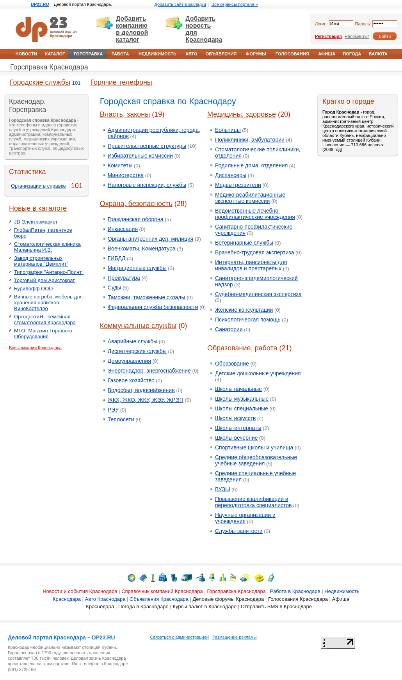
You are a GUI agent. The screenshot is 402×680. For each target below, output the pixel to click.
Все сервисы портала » (235, 4)
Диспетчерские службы (137, 351)
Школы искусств (235, 418)
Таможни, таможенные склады (146, 297)
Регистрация (328, 36)
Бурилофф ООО (33, 288)
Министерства (126, 175)
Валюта (378, 53)
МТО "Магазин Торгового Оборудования (43, 333)
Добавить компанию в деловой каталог (132, 29)
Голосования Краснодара (298, 599)
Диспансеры (230, 175)
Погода (352, 53)
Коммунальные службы (138, 326)
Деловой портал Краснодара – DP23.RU (61, 637)
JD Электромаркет (35, 222)
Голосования (292, 53)
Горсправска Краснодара (236, 591)
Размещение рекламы (234, 637)
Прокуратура (124, 278)
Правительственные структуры (147, 146)
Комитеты (120, 165)
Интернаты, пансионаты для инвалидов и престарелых (251, 265)
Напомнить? (357, 36)
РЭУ (113, 410)
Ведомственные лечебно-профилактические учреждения (255, 214)
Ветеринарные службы (244, 243)
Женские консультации (244, 310)
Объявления (221, 53)
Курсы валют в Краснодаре (205, 606)
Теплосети (121, 419)
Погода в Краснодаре (143, 606)
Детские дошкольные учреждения (258, 373)
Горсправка (88, 53)
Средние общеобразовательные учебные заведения (256, 460)
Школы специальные (241, 408)
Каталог (55, 53)
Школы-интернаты (238, 428)
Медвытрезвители (238, 185)
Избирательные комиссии (140, 156)
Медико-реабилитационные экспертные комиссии (250, 198)
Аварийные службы (132, 341)
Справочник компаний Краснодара (162, 591)
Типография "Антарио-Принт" (49, 272)
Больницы (228, 130)
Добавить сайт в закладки (180, 4)
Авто (191, 53)
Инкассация (123, 229)
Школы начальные (238, 389)
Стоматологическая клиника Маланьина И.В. (47, 247)
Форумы (256, 53)
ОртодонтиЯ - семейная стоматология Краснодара (45, 319)
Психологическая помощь (248, 319)
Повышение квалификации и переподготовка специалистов (253, 502)
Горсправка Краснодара (49, 67)
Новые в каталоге (38, 208)
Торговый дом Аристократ (44, 280)
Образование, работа (242, 348)
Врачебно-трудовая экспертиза (254, 252)
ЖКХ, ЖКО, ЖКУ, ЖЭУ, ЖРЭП (145, 400)
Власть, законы (125, 114)
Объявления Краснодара (159, 599)
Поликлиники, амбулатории (250, 140)
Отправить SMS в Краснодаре (276, 606)
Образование (232, 363)
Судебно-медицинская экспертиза (258, 294)
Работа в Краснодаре (295, 591)
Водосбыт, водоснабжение (141, 390)
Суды (114, 287)
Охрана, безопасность (136, 204)
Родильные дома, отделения (251, 165)
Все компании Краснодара (35, 347)
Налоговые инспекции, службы (147, 185)
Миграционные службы (137, 268)
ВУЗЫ (222, 489)
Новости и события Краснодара (80, 591)
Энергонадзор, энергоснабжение (149, 371)
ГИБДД (117, 258)
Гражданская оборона (136, 219)
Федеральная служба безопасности (153, 307)
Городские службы (40, 82)
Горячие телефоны (121, 82)
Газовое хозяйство (131, 380)
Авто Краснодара (105, 599)
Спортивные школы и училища (254, 447)
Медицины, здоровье (241, 114)
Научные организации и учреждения (245, 518)
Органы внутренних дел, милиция (151, 239)
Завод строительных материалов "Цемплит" (41, 261)
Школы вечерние (236, 438)
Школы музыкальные (242, 399)
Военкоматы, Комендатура (142, 248)
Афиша (326, 53)
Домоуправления (129, 361)
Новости (26, 53)
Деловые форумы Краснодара (228, 599)
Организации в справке (38, 186)
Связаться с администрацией (179, 637)
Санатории (229, 329)
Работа (120, 53)
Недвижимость (157, 53)
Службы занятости (239, 531)
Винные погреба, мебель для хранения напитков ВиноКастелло (48, 302)
